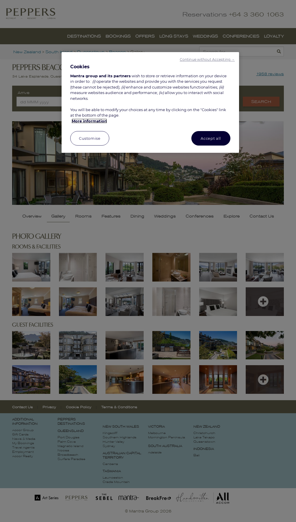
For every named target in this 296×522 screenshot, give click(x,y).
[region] (150, 102)
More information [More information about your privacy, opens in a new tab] (89, 121)
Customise (90, 138)
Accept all (211, 138)
